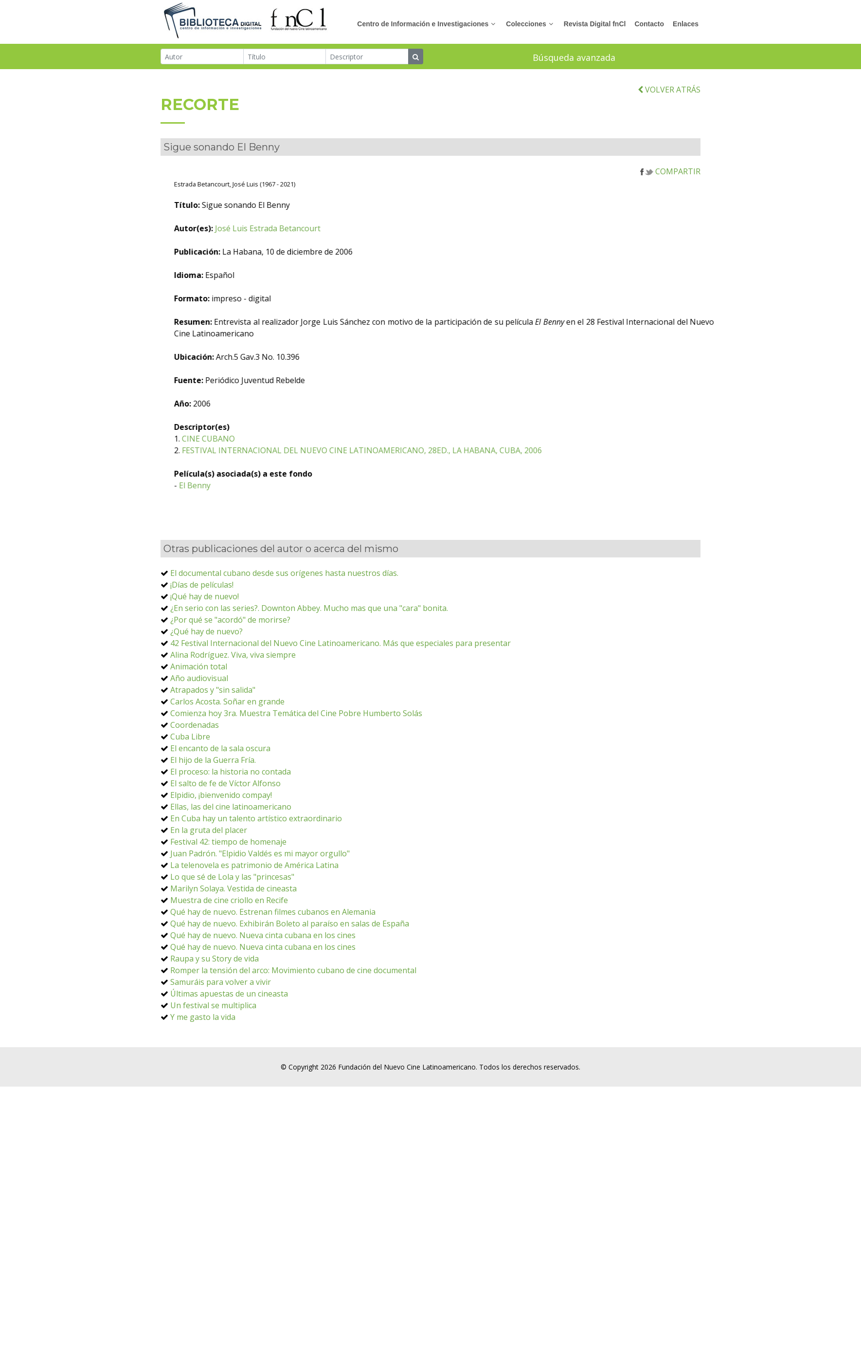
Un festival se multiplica (213, 1033)
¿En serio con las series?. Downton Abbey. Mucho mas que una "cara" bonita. (309, 635)
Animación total (198, 694)
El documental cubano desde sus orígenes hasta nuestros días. (284, 600)
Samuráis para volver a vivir (220, 1009)
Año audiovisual (199, 706)
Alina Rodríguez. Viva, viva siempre (233, 682)
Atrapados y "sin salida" (212, 717)
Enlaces (686, 24)
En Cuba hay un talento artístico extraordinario (256, 846)
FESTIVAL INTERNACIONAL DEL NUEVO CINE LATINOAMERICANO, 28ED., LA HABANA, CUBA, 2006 (418, 478)
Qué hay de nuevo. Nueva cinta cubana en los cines (263, 963)
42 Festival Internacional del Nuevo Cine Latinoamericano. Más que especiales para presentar (340, 670)
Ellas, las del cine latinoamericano (230, 834)
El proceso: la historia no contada (230, 799)
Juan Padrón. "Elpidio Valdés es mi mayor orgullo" (260, 881)
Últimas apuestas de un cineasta (229, 1021)
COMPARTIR (670, 199)
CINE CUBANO (264, 466)
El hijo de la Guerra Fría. (213, 787)
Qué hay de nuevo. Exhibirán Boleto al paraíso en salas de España (289, 951)
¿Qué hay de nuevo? (206, 659)
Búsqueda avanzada (574, 58)
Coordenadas (194, 752)
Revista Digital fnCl (595, 24)
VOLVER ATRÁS (669, 117)
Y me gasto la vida (202, 1044)
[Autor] (202, 57)
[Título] (284, 57)
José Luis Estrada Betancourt (324, 256)
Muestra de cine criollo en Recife (229, 928)
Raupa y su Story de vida (214, 986)
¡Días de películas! (201, 612)
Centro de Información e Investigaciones (422, 24)
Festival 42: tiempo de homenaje (228, 869)
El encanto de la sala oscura (220, 776)
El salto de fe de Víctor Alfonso (225, 811)
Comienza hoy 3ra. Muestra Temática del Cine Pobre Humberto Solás (296, 741)
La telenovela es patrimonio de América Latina (254, 892)
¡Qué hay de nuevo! (204, 624)
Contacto (649, 24)
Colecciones (526, 24)
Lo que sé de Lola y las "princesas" (232, 904)
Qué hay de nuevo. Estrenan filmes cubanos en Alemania (273, 939)
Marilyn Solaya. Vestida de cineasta (233, 916)
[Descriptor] (367, 57)
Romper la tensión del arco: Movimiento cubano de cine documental (293, 998)
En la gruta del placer (208, 857)
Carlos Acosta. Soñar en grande (227, 729)
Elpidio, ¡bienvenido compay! (221, 822)
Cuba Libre (190, 764)
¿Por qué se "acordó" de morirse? (230, 647)
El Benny (251, 513)
